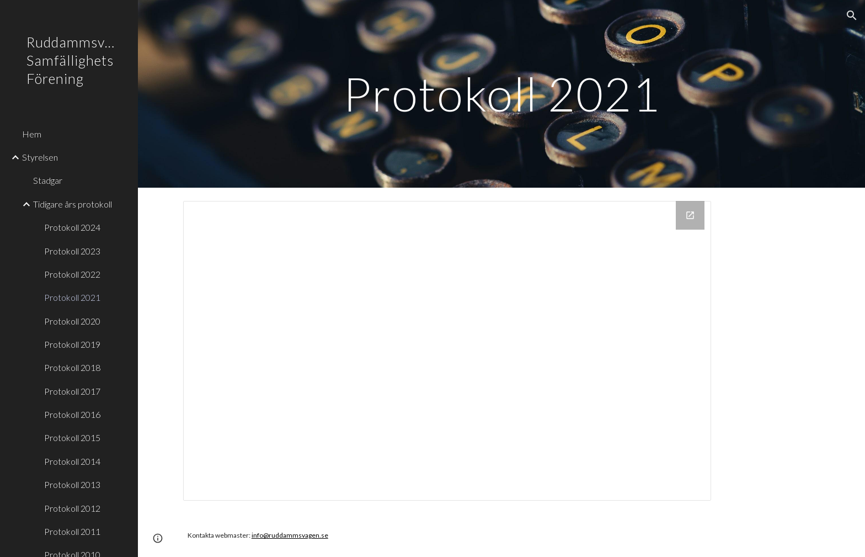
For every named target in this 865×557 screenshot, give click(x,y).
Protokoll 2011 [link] (72, 531)
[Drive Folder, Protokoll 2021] (447, 351)
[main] (501, 93)
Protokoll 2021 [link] (72, 297)
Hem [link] (31, 134)
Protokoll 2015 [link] (72, 437)
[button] (852, 15)
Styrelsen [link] (40, 157)
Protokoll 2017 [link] (72, 391)
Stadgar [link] (47, 180)
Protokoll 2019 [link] (72, 344)
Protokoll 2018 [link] (72, 367)
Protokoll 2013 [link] (72, 484)
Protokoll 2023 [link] (72, 251)
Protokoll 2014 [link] (72, 461)
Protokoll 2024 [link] (72, 227)
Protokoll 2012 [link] (72, 508)
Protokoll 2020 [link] (72, 321)
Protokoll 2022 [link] (72, 274)
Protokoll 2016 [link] (72, 414)
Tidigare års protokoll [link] (72, 204)
